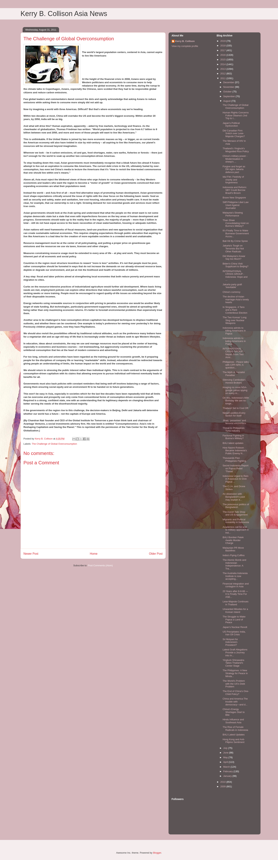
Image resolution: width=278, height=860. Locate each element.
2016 (223, 55)
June (226, 752)
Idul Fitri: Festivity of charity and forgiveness (233, 179)
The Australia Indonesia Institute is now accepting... (235, 576)
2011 (223, 78)
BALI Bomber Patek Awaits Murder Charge (233, 540)
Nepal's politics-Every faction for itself (234, 414)
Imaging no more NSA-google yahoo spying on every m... (235, 390)
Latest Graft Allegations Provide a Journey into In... (235, 652)
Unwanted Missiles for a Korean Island (235, 610)
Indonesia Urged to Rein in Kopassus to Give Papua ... (235, 479)
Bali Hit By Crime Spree (235, 241)
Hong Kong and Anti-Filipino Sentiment (234, 741)
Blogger (157, 852)
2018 (223, 45)
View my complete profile (185, 46)
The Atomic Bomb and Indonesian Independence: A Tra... (234, 564)
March (227, 766)
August (227, 101)
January (227, 776)
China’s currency (231, 292)
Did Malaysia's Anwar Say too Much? (234, 257)
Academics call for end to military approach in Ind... (236, 530)
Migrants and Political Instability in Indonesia (236, 521)
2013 (223, 69)
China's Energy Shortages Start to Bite (234, 712)
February (228, 771)
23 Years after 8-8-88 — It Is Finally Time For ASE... (235, 594)
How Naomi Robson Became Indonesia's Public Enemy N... (235, 450)
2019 (223, 41)
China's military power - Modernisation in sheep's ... (235, 159)
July (225, 748)
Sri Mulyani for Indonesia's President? (230, 642)
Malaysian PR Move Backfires (233, 549)
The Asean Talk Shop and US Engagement (235, 513)
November (229, 87)
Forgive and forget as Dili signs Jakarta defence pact (234, 169)
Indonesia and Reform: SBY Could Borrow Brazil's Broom (235, 190)
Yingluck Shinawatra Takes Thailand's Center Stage (233, 663)
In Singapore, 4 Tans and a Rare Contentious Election (235, 310)
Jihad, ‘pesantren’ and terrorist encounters (234, 422)
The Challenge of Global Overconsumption (54, 443)
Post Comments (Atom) (100, 565)
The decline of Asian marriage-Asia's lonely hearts (236, 299)
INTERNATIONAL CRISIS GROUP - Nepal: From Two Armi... (233, 353)
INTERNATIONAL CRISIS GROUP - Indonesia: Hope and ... (235, 275)
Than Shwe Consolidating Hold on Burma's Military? (236, 223)
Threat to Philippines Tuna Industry (234, 429)
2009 (223, 786)
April (226, 762)
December (229, 82)
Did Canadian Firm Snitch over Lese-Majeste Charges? (234, 133)
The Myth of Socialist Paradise (234, 374)
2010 (223, 781)
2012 (223, 73)
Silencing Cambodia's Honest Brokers (234, 381)
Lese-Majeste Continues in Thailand (235, 603)
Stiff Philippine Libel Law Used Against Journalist (236, 205)
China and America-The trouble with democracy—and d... (235, 701)
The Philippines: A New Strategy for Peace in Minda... (235, 673)
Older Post (156, 553)
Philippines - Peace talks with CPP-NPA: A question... (236, 365)
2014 (223, 64)
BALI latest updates (233, 443)
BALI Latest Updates (234, 734)
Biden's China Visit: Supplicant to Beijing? (235, 265)
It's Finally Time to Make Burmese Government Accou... (236, 233)
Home (94, 553)
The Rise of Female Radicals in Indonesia (235, 728)
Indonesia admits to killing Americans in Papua (234, 330)
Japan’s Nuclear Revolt (235, 627)
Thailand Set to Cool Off (235, 408)
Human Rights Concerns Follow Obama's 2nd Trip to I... (236, 115)
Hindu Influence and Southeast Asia (233, 721)
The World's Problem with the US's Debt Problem (234, 683)
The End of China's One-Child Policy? (236, 692)
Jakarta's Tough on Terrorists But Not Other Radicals (233, 248)
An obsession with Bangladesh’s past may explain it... (234, 496)
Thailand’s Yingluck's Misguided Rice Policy (236, 150)
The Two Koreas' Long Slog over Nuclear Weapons (234, 320)
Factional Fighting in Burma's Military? (233, 437)
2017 (223, 50)
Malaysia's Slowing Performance (233, 214)
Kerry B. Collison (185, 41)
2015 (223, 59)
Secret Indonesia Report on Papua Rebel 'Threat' (235, 468)
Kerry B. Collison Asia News (64, 13)
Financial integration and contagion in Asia (236, 585)
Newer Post (31, 553)
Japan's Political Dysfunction (231, 124)
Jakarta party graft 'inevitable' (232, 286)
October (227, 91)
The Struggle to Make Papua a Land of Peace (234, 619)
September (229, 96)
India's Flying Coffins (234, 555)
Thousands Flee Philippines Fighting (234, 459)
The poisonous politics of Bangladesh (236, 506)
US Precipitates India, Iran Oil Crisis (234, 633)
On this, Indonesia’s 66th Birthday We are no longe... (236, 400)
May (225, 757)
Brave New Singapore (234, 197)
